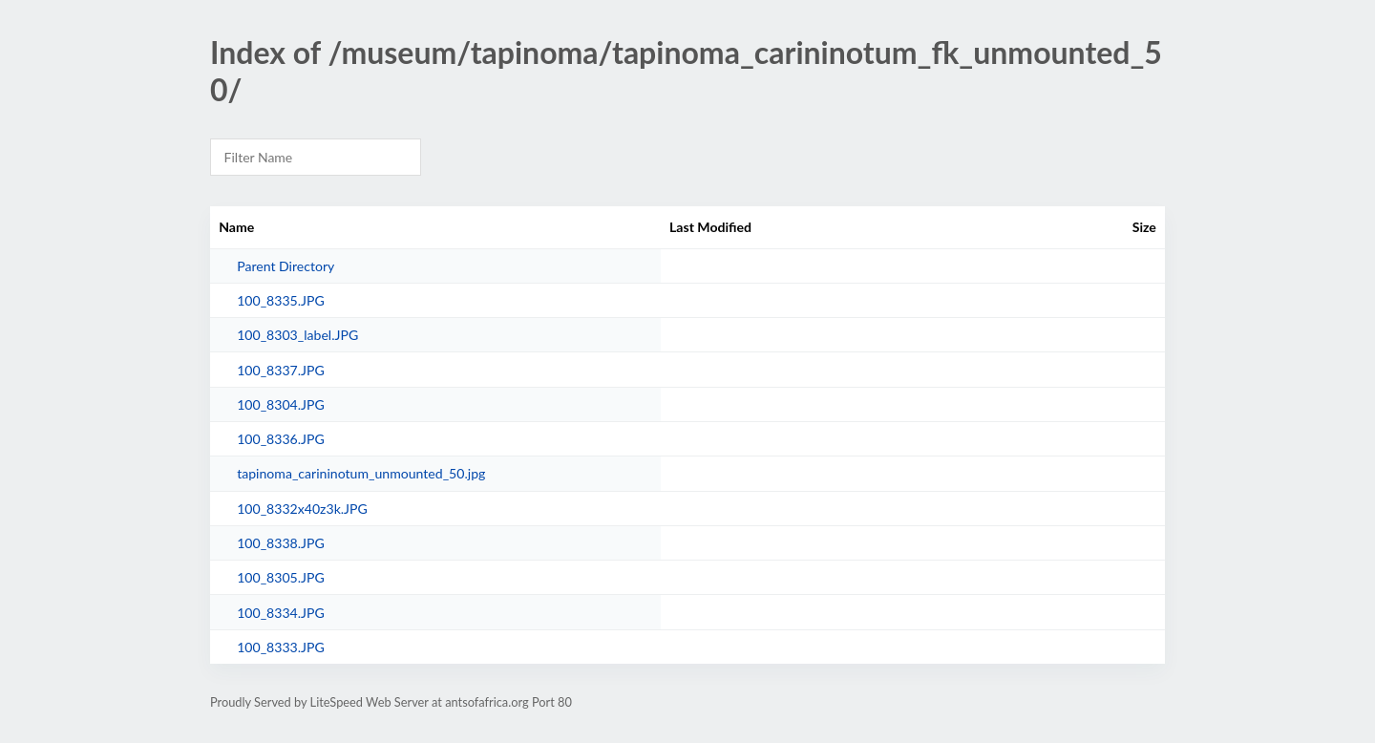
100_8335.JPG (281, 300)
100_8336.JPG (281, 439)
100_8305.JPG (281, 577)
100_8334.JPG (281, 613)
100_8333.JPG (281, 647)
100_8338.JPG (281, 543)
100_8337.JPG (281, 370)
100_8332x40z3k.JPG (302, 508)
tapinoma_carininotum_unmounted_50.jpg (361, 473)
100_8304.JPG (281, 404)
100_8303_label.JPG (297, 335)
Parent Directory (285, 266)
